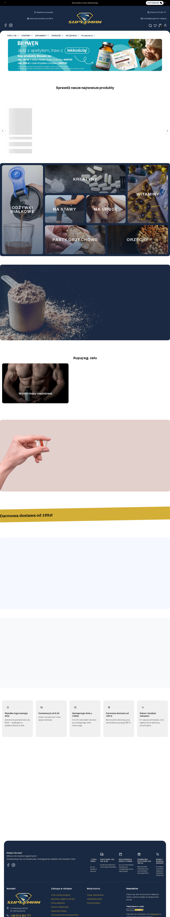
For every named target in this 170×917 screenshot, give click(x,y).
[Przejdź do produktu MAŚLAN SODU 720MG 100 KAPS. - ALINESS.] (83, 450)
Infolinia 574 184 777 (158, 12)
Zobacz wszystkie (158, 275)
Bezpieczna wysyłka (45, 12)
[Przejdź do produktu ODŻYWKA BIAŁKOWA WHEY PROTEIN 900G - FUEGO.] (83, 297)
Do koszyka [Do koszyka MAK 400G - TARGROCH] (20, 151)
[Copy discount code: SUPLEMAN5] (155, 3)
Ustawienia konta (94, 907)
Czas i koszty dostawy (60, 903)
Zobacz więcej (146, 547)
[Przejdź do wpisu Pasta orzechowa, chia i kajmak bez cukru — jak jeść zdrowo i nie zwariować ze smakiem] (85, 792)
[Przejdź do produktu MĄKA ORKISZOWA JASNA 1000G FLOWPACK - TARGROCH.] (68, 569)
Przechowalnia (93, 911)
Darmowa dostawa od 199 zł (41, 18)
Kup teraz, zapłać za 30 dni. (63, 907)
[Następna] (165, 3)
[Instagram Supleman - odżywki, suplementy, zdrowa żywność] (10, 26)
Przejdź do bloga (153, 768)
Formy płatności (58, 911)
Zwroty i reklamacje (59, 915)
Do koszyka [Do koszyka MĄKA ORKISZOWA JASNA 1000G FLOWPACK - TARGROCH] (69, 596)
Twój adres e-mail (135, 914)
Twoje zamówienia (95, 903)
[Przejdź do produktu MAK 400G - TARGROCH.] (20, 119)
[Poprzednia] (5, 3)
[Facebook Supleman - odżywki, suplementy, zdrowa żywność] (5, 26)
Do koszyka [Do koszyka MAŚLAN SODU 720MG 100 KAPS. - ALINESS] (83, 477)
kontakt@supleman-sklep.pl (154, 18)
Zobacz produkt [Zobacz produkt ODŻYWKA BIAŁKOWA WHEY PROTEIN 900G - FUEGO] (83, 325)
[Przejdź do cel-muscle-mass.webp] (35, 381)
